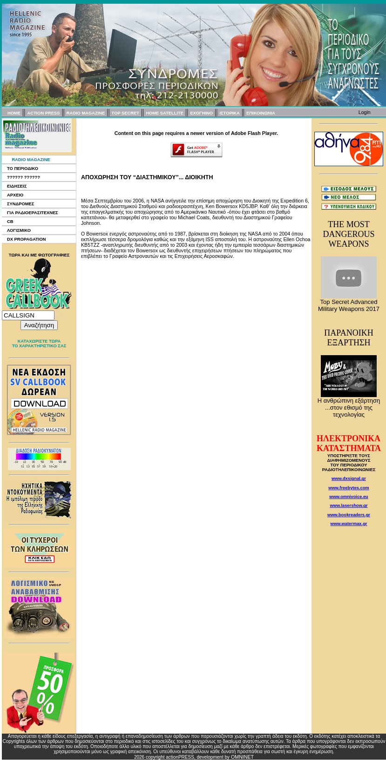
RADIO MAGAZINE (86, 113)
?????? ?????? (23, 177)
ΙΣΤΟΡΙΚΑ (229, 113)
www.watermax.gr (349, 523)
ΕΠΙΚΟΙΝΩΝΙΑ (260, 113)
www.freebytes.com (348, 488)
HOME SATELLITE (164, 113)
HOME (13, 113)
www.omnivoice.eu (348, 496)
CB (10, 221)
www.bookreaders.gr (348, 514)
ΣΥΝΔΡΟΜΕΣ (20, 204)
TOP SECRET (125, 113)
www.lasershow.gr (348, 505)
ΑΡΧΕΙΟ (15, 195)
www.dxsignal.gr (349, 478)
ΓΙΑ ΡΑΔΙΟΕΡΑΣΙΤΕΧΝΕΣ (32, 212)
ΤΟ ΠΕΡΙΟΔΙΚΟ (22, 168)
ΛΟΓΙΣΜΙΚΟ (19, 230)
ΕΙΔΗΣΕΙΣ (17, 186)
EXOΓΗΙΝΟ (201, 113)
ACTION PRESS (43, 113)
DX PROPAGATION (26, 239)
